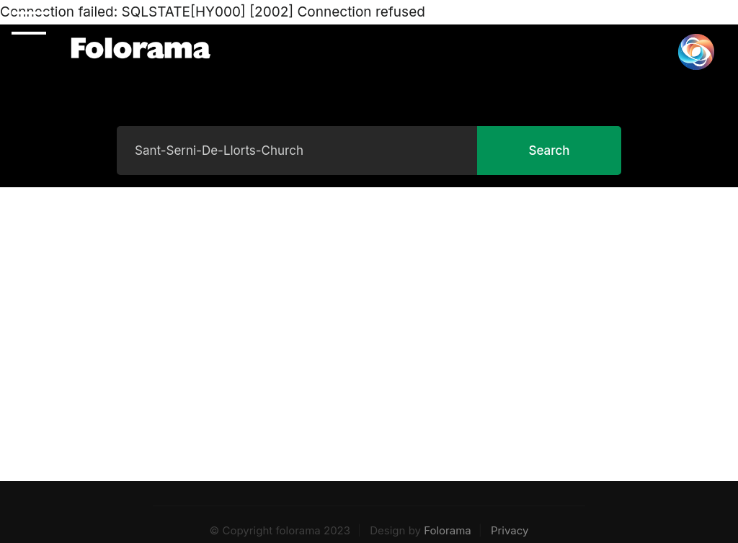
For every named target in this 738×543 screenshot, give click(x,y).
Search (548, 150)
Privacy (510, 530)
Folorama (447, 530)
